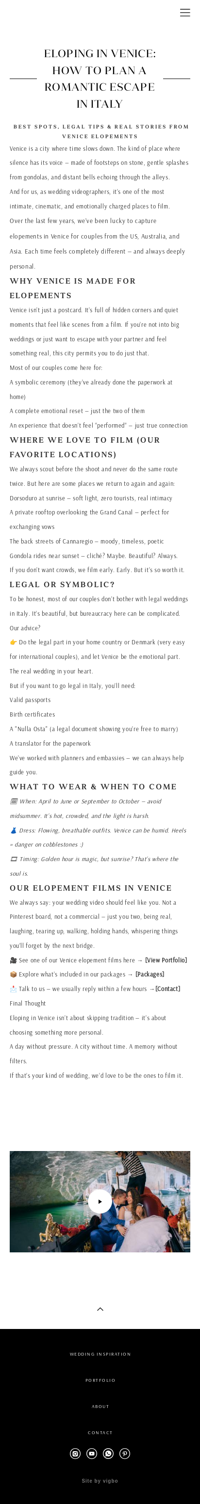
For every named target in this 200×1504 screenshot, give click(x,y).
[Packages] (150, 974)
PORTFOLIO (100, 1380)
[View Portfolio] (166, 960)
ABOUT (101, 1406)
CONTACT (100, 1432)
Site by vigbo (100, 1481)
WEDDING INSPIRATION (101, 1354)
